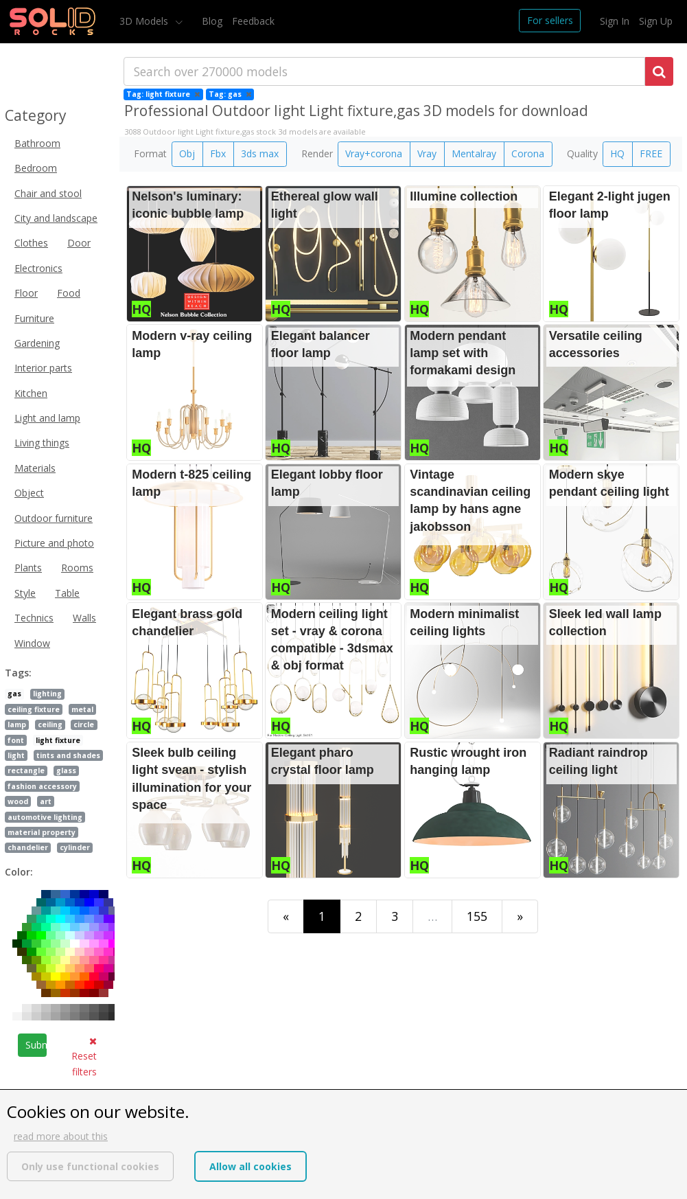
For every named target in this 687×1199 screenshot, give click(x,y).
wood (18, 801)
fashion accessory (42, 786)
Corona (527, 153)
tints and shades (68, 755)
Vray (426, 153)
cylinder (75, 847)
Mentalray (474, 153)
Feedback (253, 20)
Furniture (34, 318)
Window (32, 643)
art (45, 801)
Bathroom (37, 143)
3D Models (145, 20)
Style (25, 593)
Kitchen (30, 393)
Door (79, 242)
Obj (187, 153)
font (16, 740)
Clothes (31, 242)
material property (41, 832)
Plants (28, 567)
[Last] (520, 916)
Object (29, 492)
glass (66, 770)
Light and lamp (47, 417)
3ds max (260, 153)
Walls (84, 617)
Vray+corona (373, 153)
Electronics (38, 268)
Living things (41, 442)
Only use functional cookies (90, 1166)
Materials (35, 468)
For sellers (550, 20)
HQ (617, 153)
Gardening (37, 343)
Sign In (614, 20)
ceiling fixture (34, 709)
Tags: (18, 672)
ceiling (50, 724)
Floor (26, 292)
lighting (47, 693)
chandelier (28, 847)
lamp (17, 724)
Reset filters (84, 1057)
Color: (19, 871)
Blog (212, 20)
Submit (36, 1044)
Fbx (218, 153)
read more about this (61, 1136)
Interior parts (43, 367)
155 (477, 916)
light (16, 755)
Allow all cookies (250, 1166)
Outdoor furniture (53, 518)
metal (82, 709)
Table (67, 593)
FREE (651, 153)
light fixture (58, 740)
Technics (34, 617)
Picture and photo (54, 542)
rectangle (26, 770)
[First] (286, 916)
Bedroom (35, 167)
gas (14, 693)
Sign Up (656, 20)
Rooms (77, 567)
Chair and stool (48, 193)
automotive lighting (45, 817)
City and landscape (55, 218)
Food (68, 292)
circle (83, 724)
